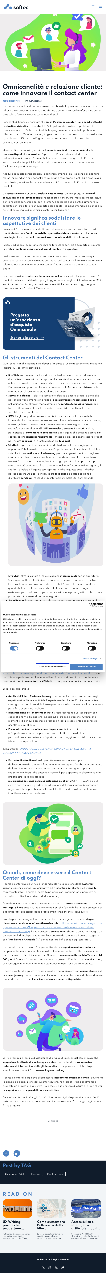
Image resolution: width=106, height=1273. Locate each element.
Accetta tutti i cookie (86, 667)
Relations (36, 1174)
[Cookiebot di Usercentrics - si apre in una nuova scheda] (91, 605)
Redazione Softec (11, 101)
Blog (94, 5)
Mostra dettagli (90, 658)
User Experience (55, 1174)
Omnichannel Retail (15, 1174)
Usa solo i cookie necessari (52, 667)
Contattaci (53, 1121)
